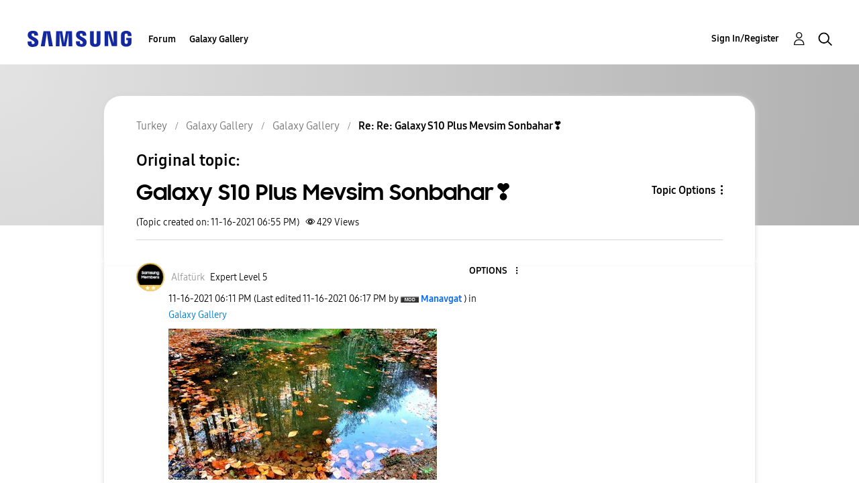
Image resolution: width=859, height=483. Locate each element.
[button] (302, 404)
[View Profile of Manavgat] (441, 299)
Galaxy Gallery (218, 39)
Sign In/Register (745, 38)
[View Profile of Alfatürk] (188, 277)
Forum (162, 39)
